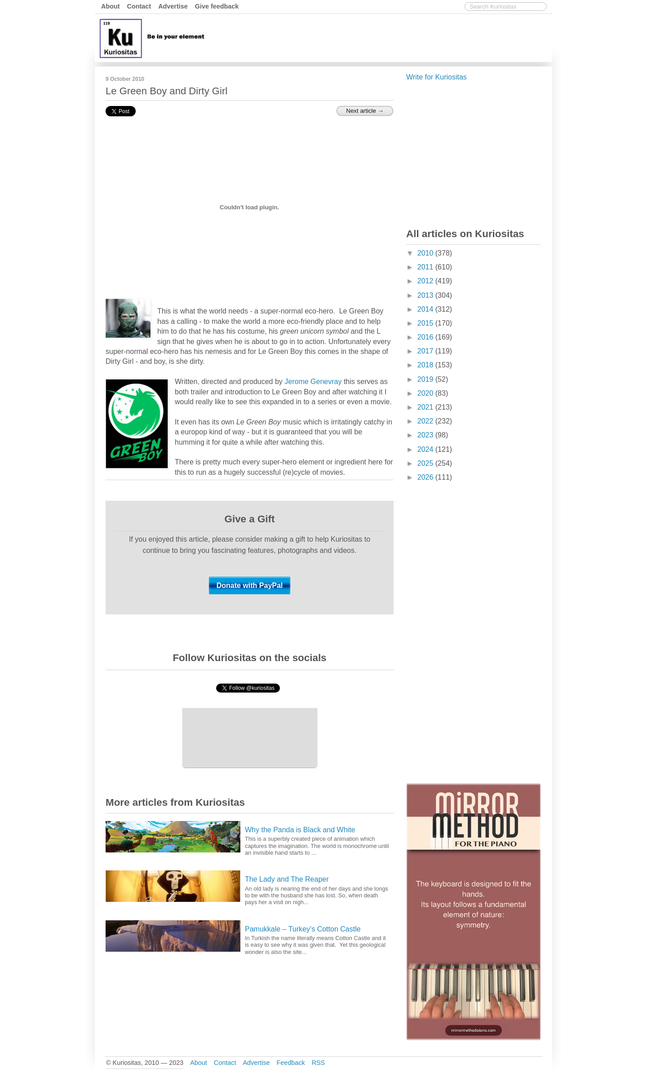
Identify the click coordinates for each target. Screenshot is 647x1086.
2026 (426, 477)
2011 (426, 267)
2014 (426, 309)
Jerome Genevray (312, 381)
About (110, 6)
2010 (426, 253)
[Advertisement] (386, 37)
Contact (139, 6)
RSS (318, 1062)
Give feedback (217, 6)
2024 (426, 449)
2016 (426, 337)
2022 (426, 421)
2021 (426, 407)
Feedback (290, 1062)
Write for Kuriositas (436, 77)
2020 (426, 393)
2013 (426, 295)
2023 (426, 435)
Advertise (173, 6)
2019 (426, 379)
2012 (426, 281)
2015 (426, 323)
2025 (426, 463)
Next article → (365, 110)
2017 (426, 351)
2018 (426, 365)
